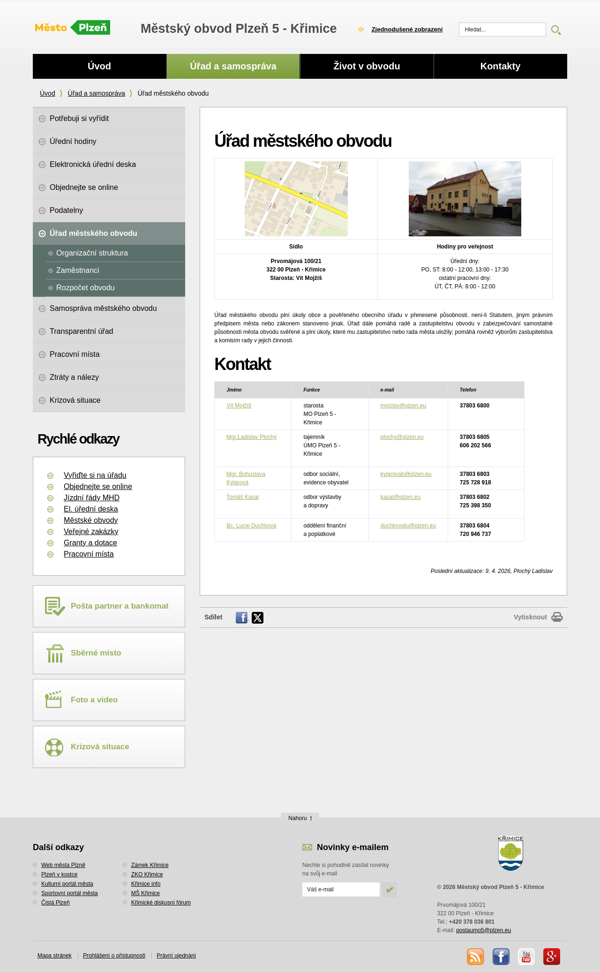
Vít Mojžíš (238, 405)
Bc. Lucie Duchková (251, 525)
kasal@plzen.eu (401, 497)
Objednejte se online (98, 486)
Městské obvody (91, 520)
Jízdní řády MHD (92, 498)
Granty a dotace (90, 543)
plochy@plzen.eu (402, 437)
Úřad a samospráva (96, 93)
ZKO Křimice (147, 874)
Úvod (47, 93)
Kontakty (500, 66)
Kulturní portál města (67, 884)
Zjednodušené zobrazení (407, 29)
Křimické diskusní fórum (161, 902)
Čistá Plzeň (55, 902)
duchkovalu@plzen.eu (408, 525)
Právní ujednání (176, 955)
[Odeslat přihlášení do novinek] (341, 889)
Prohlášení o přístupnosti (114, 955)
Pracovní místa (89, 554)
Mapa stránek (55, 955)
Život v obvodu (366, 66)
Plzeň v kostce (59, 874)
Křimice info (146, 884)
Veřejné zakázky (91, 531)
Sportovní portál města (69, 893)
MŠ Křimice (145, 893)
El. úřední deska (91, 509)
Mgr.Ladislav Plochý (251, 437)
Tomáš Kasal (242, 497)
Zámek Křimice (150, 865)
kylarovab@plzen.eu (406, 474)
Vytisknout (530, 617)
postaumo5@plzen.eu (483, 930)
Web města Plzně (63, 865)
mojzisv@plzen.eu (404, 405)
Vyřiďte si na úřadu (95, 475)
